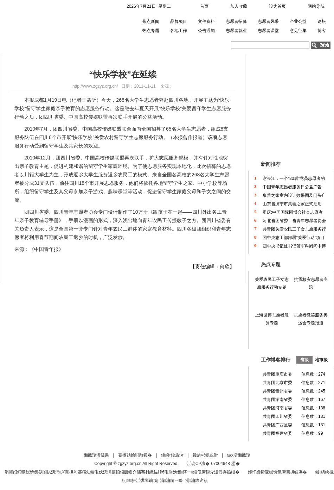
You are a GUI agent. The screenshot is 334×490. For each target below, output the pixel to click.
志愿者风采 (268, 21)
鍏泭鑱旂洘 (172, 455)
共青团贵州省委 (277, 391)
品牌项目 (178, 21)
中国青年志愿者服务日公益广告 (292, 186)
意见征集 (298, 30)
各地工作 (178, 30)
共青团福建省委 (277, 433)
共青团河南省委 (277, 408)
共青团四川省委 (277, 416)
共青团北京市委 (277, 382)
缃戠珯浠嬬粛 (96, 455)
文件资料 (206, 21)
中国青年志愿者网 (40, 26)
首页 (204, 6)
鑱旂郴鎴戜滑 (205, 455)
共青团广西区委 (277, 424)
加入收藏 (238, 6)
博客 (321, 30)
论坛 (321, 21)
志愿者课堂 (268, 30)
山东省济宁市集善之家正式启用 (292, 203)
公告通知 (206, 30)
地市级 (321, 359)
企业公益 (298, 21)
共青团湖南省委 (277, 399)
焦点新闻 (150, 21)
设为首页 (277, 6)
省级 (304, 359)
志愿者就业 (236, 30)
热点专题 (150, 30)
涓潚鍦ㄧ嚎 (171, 480)
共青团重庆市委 (277, 374)
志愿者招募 (236, 21)
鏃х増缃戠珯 (238, 455)
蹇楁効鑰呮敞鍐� (135, 455)
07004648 (220, 463)
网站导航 (316, 6)
